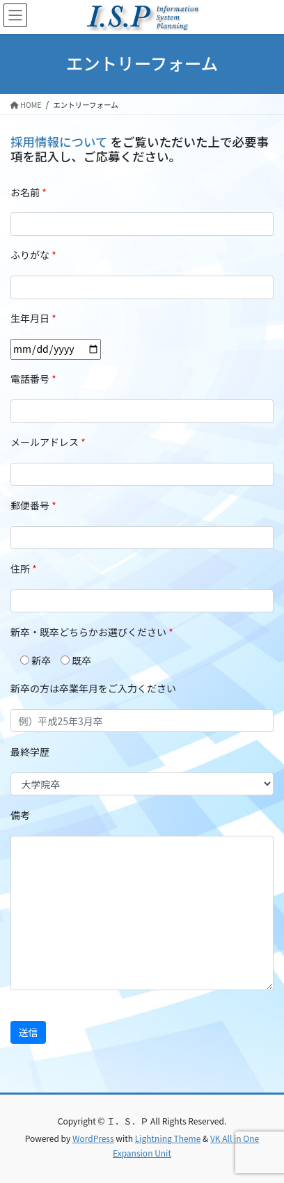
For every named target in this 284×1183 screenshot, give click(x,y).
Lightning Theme (168, 1138)
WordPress (93, 1138)
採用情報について (60, 141)
